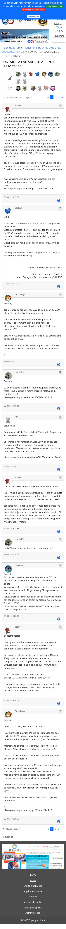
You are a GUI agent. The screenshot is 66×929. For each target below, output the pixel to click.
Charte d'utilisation (33, 885)
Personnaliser (33, 16)
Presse (33, 880)
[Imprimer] (58, 200)
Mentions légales (33, 907)
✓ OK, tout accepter (54, 6)
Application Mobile (33, 891)
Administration (32, 912)
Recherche (59, 35)
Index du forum (11, 47)
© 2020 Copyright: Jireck (33, 920)
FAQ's (33, 875)
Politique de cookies (33, 902)
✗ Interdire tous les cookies (33, 10)
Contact (33, 896)
